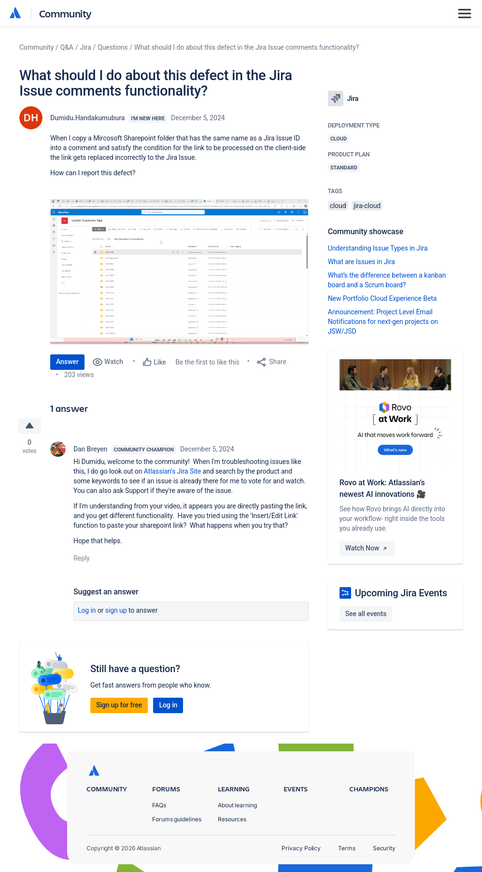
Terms (346, 848)
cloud (338, 206)
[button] (179, 271)
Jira (85, 47)
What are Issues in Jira (361, 262)
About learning (237, 805)
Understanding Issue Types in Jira (378, 248)
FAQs (159, 805)
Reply (81, 558)
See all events (365, 614)
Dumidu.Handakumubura (87, 118)
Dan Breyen (90, 449)
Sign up (116, 610)
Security (384, 848)
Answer (67, 362)
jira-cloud (367, 206)
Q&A (66, 47)
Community (65, 13)
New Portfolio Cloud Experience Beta (382, 298)
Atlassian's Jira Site (172, 471)
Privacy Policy (301, 848)
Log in (87, 610)
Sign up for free (119, 705)
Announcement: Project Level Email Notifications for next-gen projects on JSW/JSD (383, 321)
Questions (113, 47)
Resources (232, 819)
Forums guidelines (176, 819)
